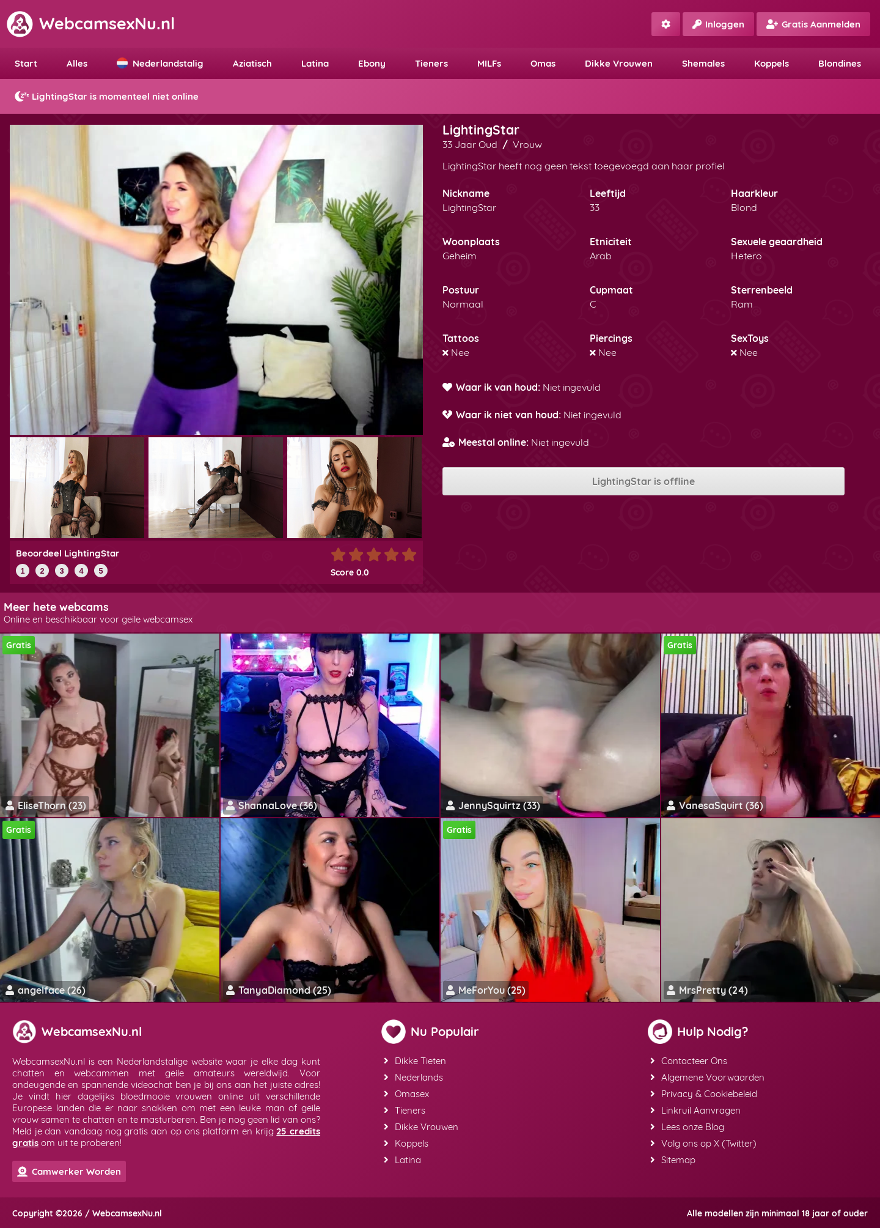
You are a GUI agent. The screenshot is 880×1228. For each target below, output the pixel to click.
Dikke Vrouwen (619, 63)
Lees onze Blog (687, 1127)
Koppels (771, 63)
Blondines (839, 63)
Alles (77, 63)
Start (26, 63)
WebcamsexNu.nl (90, 23)
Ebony (372, 63)
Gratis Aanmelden (813, 24)
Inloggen (718, 24)
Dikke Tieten (415, 1061)
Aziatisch (252, 63)
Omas (543, 63)
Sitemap (672, 1160)
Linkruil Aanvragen (695, 1110)
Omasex (406, 1094)
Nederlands (413, 1077)
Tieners (431, 63)
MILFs (489, 63)
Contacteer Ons (688, 1061)
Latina (315, 63)
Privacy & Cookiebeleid (703, 1094)
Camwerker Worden (69, 1171)
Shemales (703, 63)
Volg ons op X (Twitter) (703, 1143)
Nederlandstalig (160, 63)
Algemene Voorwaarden (707, 1077)
